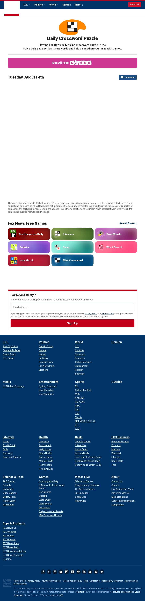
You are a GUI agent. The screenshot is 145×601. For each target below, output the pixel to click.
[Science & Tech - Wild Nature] (8, 504)
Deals (78, 437)
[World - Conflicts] (79, 350)
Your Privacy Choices (51, 581)
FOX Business (120, 437)
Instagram (54, 571)
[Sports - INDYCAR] (80, 402)
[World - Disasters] (80, 358)
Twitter (49, 571)
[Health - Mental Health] (46, 461)
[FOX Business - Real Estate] (117, 461)
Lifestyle (8, 437)
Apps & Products (14, 523)
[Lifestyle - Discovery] (8, 453)
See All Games (127, 223)
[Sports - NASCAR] (79, 398)
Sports (79, 381)
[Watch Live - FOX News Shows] (84, 481)
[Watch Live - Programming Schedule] (87, 485)
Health (43, 437)
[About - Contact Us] (117, 481)
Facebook (43, 571)
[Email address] (72, 307)
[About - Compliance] (117, 504)
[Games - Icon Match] (44, 507)
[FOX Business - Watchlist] (116, 453)
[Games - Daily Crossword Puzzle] (51, 511)
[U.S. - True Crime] (8, 358)
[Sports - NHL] (77, 409)
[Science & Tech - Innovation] (8, 489)
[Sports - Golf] (77, 413)
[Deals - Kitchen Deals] (82, 453)
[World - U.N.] (77, 346)
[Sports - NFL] (77, 386)
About (115, 477)
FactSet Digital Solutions (123, 592)
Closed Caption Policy (72, 581)
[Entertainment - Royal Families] (46, 390)
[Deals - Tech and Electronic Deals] (88, 457)
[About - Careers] (115, 485)
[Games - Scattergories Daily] (48, 481)
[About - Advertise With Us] (120, 493)
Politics (38, 4)
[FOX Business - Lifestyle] (115, 457)
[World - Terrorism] (80, 354)
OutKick (116, 381)
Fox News (12, 9)
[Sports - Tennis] (78, 417)
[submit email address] (72, 323)
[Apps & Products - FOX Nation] (8, 535)
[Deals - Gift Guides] (80, 445)
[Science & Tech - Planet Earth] (9, 500)
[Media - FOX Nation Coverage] (13, 386)
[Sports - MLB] (77, 394)
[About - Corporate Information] (123, 500)
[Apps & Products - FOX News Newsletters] (14, 551)
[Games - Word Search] (45, 503)
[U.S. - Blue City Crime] (10, 346)
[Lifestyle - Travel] (6, 441)
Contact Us (95, 581)
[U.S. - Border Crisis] (9, 354)
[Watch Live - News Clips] (80, 500)
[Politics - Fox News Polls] (46, 366)
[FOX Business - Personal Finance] (120, 441)
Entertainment (48, 381)
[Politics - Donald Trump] (46, 346)
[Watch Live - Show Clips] (80, 497)
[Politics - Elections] (43, 370)
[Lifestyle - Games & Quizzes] (12, 457)
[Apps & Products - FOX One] (7, 559)
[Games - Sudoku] (43, 496)
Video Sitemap (20, 584)
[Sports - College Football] (83, 390)
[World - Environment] (81, 366)
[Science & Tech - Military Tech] (9, 497)
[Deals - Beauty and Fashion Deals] (88, 465)
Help (86, 581)
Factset (80, 592)
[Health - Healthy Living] (46, 468)
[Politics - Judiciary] (43, 358)
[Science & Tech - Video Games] (9, 493)
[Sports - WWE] (77, 429)
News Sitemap (131, 581)
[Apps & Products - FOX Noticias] (9, 539)
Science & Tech (13, 477)
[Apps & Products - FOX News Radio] (11, 547)
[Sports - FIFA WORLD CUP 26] (85, 421)
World (52, 4)
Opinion (66, 4)
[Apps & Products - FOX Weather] (9, 531)
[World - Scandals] (80, 373)
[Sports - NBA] (77, 405)
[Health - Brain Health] (45, 445)
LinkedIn (72, 571)
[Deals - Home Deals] (81, 449)
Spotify (96, 571)
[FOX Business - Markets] (115, 449)
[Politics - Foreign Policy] (46, 362)
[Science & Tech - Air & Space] (8, 481)
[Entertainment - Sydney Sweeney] (48, 386)
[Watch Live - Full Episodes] (81, 493)
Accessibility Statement (112, 581)
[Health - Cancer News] (45, 457)
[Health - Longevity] (44, 441)
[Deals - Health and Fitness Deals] (87, 461)
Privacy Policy (91, 313)
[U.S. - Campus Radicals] (11, 350)
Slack (78, 571)
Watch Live (82, 477)
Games (43, 477)
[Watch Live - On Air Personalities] (85, 489)
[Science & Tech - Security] (7, 485)
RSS (84, 571)
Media (7, 381)
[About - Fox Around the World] (122, 489)
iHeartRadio (101, 571)
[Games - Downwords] (45, 492)
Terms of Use (107, 313)
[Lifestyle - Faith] (5, 449)
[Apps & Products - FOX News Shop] (11, 543)
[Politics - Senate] (42, 350)
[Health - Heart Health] (45, 465)
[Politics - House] (42, 354)
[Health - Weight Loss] (45, 449)
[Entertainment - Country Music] (46, 394)
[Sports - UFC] (77, 425)
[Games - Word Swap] (45, 499)
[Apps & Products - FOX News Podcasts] (13, 555)
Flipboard (66, 571)
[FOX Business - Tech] (113, 465)
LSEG (60, 595)
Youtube (60, 571)
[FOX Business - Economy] (116, 445)
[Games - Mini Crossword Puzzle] (50, 515)
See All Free (72, 62)
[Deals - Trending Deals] (82, 441)
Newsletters (90, 571)
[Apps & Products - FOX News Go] (9, 528)
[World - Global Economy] (83, 362)
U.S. (25, 4)
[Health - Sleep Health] (45, 453)
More (77, 4)
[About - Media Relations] (119, 497)
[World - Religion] (79, 370)
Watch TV (134, 4)
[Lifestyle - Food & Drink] (9, 445)
